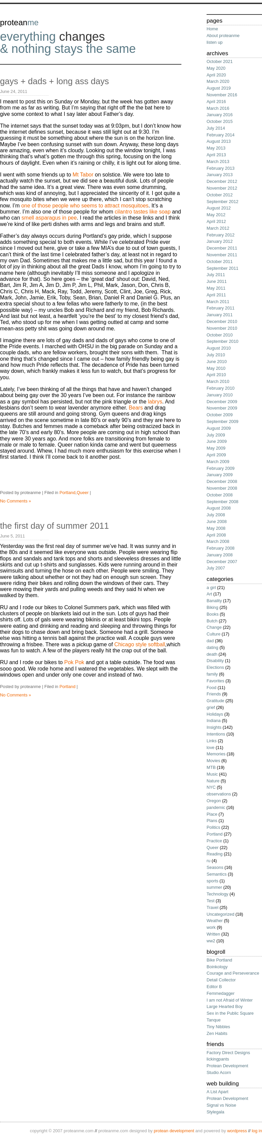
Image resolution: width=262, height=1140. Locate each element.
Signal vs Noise (221, 1105)
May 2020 (216, 68)
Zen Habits (217, 1033)
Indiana (214, 720)
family (212, 674)
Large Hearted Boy (225, 1006)
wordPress (237, 1130)
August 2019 (219, 88)
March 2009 (218, 461)
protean (19, 22)
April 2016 (216, 101)
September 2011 (222, 268)
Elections (215, 667)
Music (212, 774)
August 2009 (219, 428)
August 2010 (219, 348)
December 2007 (222, 561)
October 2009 (220, 414)
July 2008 (216, 514)
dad (210, 640)
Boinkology (217, 966)
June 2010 (217, 361)
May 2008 (216, 528)
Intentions (216, 734)
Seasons (215, 867)
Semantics (217, 874)
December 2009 (222, 401)
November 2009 (222, 408)
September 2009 (222, 421)
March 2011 (218, 301)
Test (210, 900)
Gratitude (215, 700)
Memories (216, 753)
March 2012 (218, 228)
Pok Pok (74, 662)
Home (212, 28)
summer (214, 887)
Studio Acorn (219, 1072)
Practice (214, 840)
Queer (83, 492)
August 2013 (219, 141)
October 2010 (220, 334)
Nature (213, 780)
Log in (257, 1130)
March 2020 (218, 81)
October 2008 (220, 494)
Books (213, 614)
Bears (136, 408)
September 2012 (222, 201)
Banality (214, 600)
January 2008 (220, 554)
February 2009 (220, 468)
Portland (67, 492)
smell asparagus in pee (49, 218)
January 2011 (220, 314)
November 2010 (222, 328)
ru (208, 860)
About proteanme (223, 35)
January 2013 (220, 174)
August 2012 (219, 207)
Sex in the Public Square (230, 1013)
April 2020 (216, 74)
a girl (211, 587)
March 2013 (218, 161)
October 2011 (220, 261)
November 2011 (222, 254)
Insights (214, 727)
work (211, 927)
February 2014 (220, 134)
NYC (211, 787)
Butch (212, 620)
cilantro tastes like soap (143, 212)
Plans (212, 820)
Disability (215, 660)
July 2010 (216, 354)
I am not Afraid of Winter (230, 1000)
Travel (212, 907)
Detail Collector (221, 979)
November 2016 (222, 94)
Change (214, 627)
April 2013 (216, 154)
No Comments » (15, 500)
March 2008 (218, 541)
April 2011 (216, 294)
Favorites (215, 680)
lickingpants (218, 1059)
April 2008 (216, 535)
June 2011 (217, 281)
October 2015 (220, 121)
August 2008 (219, 508)
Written (213, 934)
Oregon (214, 800)
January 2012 (220, 241)
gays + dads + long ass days (54, 81)
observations (219, 793)
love (210, 747)
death (212, 654)
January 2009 (220, 474)
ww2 (211, 940)
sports (212, 880)
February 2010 (220, 388)
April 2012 (216, 221)
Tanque (214, 1019)
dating (212, 647)
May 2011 (216, 288)
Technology (217, 894)
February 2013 (220, 168)
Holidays (215, 714)
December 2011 (222, 248)
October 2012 (220, 194)
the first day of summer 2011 (54, 525)
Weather (215, 920)
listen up (215, 42)
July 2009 (216, 434)
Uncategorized (220, 914)
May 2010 (216, 368)
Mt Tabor (83, 174)
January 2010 (220, 394)
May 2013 (216, 148)
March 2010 (218, 381)
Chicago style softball (139, 644)
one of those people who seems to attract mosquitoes (84, 205)
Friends (214, 693)
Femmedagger (220, 993)
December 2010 (222, 321)
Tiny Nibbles (218, 1026)
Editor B (214, 986)
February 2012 (220, 234)
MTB (211, 767)
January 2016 (220, 114)
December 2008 (222, 481)
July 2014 (216, 128)
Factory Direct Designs (228, 1052)
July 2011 (216, 274)
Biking (212, 607)
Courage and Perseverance (233, 973)
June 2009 (217, 441)
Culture (213, 634)
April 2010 (216, 374)
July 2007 (216, 568)
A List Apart (217, 1091)
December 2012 (222, 181)
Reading (215, 853)
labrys (155, 401)
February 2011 (220, 308)
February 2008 (220, 548)
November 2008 (222, 488)
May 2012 (216, 214)
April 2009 (216, 454)
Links (212, 740)
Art (209, 593)
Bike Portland (219, 960)
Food (211, 687)
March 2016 (218, 108)
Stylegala (215, 1111)
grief (211, 707)
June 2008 (217, 521)
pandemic (216, 807)
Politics (213, 827)
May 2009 (216, 448)
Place (212, 814)
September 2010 (222, 341)
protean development (174, 1130)
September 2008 (222, 501)
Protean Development (227, 1065)
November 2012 (222, 188)
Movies (213, 760)
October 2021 (220, 61)
